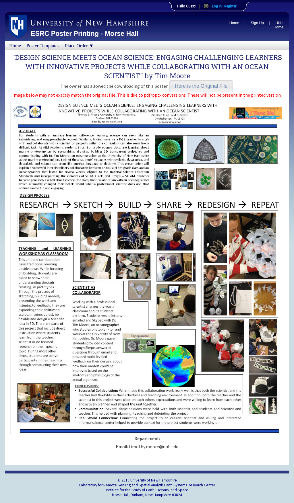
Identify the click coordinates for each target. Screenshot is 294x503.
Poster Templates (42, 45)
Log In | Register (224, 6)
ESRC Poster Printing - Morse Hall (84, 33)
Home (234, 23)
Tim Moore (172, 75)
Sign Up (257, 23)
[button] (201, 86)
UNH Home (278, 25)
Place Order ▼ (79, 45)
